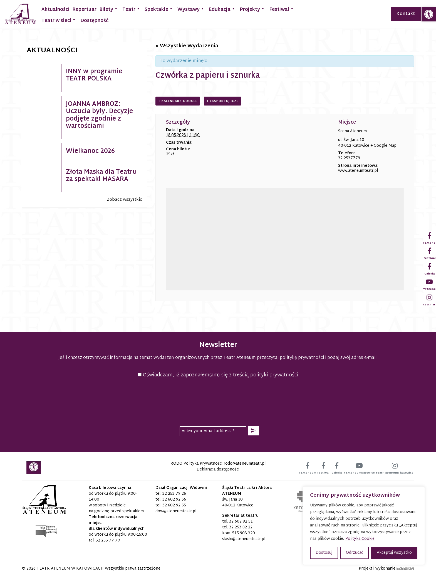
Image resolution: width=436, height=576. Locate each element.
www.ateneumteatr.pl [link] (358, 170)
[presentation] (218, 401)
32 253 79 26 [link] (174, 493)
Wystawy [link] (191, 9)
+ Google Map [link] (383, 145)
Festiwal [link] (281, 9)
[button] (253, 431)
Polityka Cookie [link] (360, 538)
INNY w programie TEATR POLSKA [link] (94, 75)
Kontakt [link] (405, 14)
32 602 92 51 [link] (241, 521)
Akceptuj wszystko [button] (394, 552)
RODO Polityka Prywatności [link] (196, 463)
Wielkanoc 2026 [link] (90, 151)
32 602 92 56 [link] (174, 499)
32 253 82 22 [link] (240, 527)
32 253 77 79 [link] (108, 540)
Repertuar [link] (84, 9)
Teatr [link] (131, 9)
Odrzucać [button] (354, 552)
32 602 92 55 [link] (174, 505)
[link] (429, 14)
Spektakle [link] (159, 9)
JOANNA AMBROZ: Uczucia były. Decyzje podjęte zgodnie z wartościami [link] (99, 115)
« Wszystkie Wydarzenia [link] (186, 46)
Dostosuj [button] (324, 552)
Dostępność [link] (94, 20)
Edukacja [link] (222, 9)
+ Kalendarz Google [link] (177, 101)
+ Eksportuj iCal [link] (222, 101)
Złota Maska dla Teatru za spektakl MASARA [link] (101, 176)
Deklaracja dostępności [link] (218, 469)
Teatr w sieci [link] (58, 20)
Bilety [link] (108, 9)
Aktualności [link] (55, 9)
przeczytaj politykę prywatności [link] (290, 358)
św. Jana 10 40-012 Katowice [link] (237, 502)
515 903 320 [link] (243, 533)
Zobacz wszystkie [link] (124, 200)
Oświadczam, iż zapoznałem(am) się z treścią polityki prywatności (218, 375)
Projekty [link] (252, 9)
